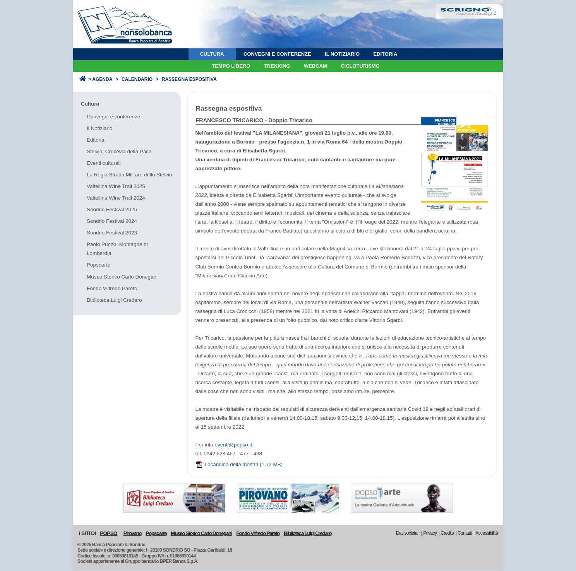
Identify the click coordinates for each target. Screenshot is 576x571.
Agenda (102, 79)
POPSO (108, 533)
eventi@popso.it (233, 445)
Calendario (137, 79)
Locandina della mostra (239, 464)
